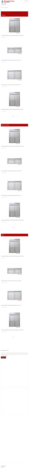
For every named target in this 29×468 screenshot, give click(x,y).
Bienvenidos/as (3, 466)
